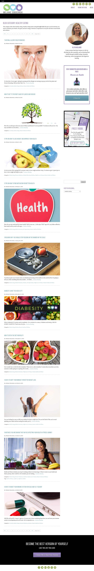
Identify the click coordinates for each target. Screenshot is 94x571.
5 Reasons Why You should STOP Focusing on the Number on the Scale (24, 237)
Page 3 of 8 (37, 33)
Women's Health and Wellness (31, 85)
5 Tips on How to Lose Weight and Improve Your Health (20, 138)
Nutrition (22, 85)
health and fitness (10, 476)
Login (3, 1)
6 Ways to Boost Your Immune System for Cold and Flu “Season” (23, 484)
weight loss (16, 476)
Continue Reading (30, 82)
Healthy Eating (17, 85)
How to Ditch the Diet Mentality (14, 334)
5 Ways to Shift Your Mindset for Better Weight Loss (20, 378)
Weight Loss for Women (43, 173)
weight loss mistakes (23, 476)
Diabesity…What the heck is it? (13, 290)
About (73, 7)
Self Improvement (28, 229)
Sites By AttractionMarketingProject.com (60, 568)
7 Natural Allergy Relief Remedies (14, 40)
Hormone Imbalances (20, 173)
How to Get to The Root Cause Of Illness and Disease (19, 94)
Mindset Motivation (29, 173)
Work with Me (82, 7)
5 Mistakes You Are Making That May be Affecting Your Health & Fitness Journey (28, 430)
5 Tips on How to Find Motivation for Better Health (19, 184)
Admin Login (48, 568)
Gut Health (11, 85)
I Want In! (76, 98)
